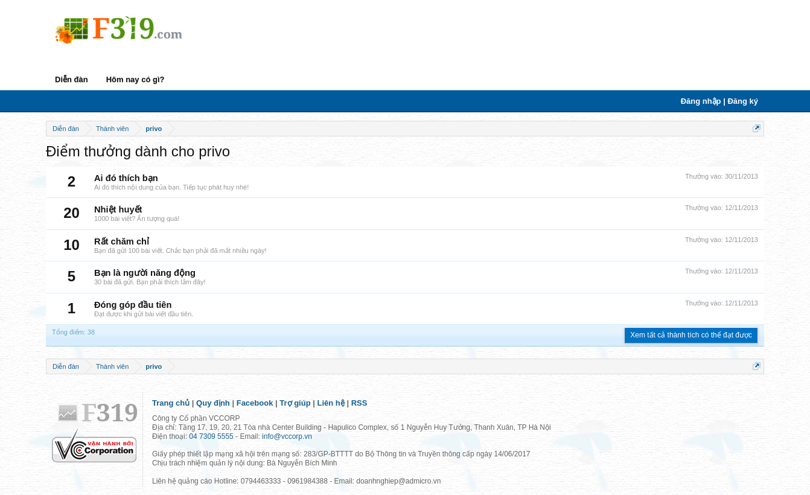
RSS (359, 402)
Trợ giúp (294, 402)
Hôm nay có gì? (135, 79)
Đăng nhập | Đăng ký (719, 101)
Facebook (255, 402)
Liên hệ (331, 402)
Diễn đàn (71, 79)
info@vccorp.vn (287, 436)
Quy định (213, 402)
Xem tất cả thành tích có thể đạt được (691, 335)
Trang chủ (171, 402)
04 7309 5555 (211, 436)
